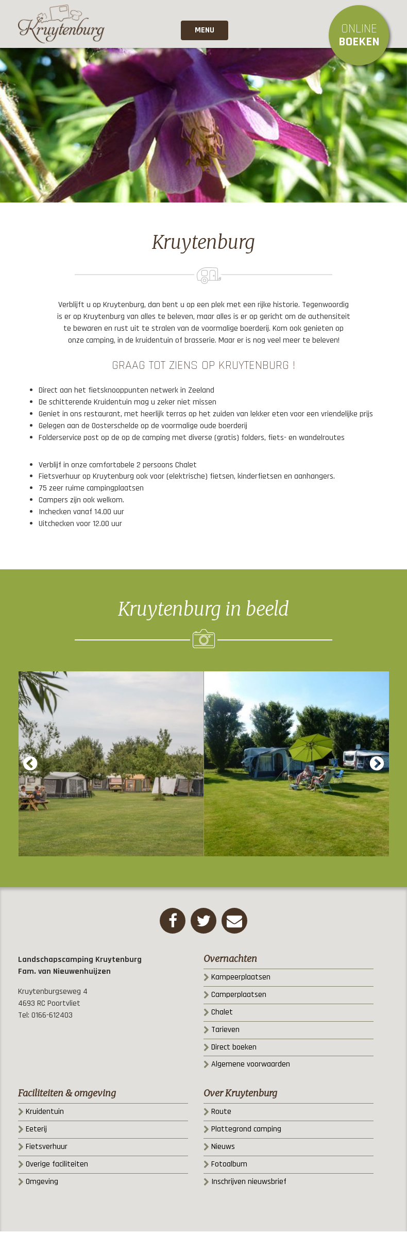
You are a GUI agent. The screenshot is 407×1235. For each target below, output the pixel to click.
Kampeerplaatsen (240, 980)
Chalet (222, 1015)
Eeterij (36, 1132)
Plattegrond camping (246, 1132)
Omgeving (42, 1185)
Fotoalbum (229, 1167)
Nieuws (223, 1150)
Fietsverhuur (46, 1150)
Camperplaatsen (238, 998)
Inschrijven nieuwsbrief (248, 1185)
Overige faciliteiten (57, 1167)
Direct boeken (234, 1050)
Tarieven (225, 1033)
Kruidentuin (45, 1115)
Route (221, 1115)
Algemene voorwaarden (250, 1067)
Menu (203, 33)
